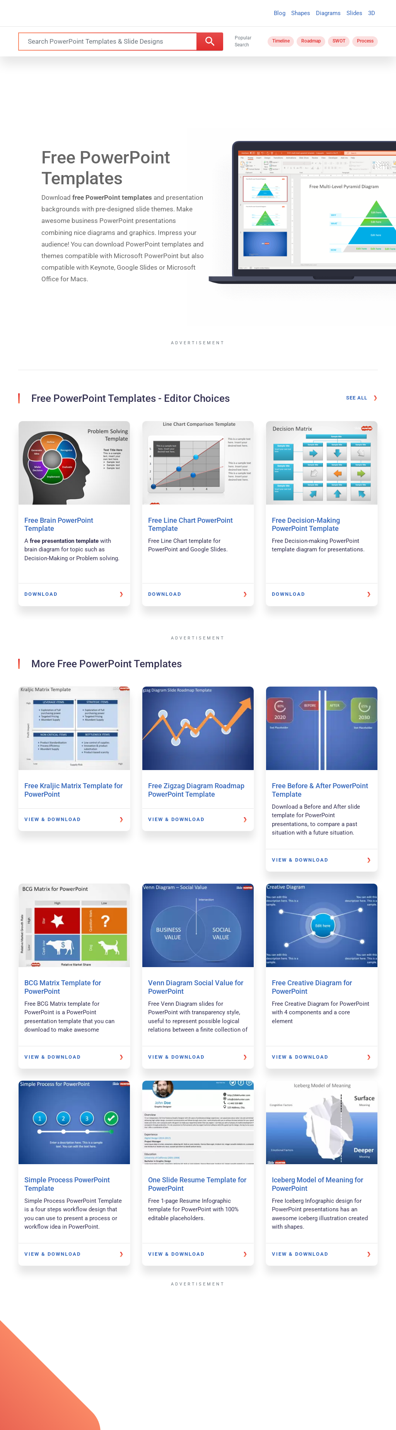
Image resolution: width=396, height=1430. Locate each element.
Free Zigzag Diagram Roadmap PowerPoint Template (196, 790)
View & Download (52, 819)
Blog (279, 13)
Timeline (281, 41)
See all (356, 398)
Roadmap (311, 41)
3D (371, 13)
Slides (354, 13)
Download (41, 594)
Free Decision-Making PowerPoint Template (306, 524)
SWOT (339, 41)
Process (365, 41)
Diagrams (328, 13)
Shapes (300, 13)
